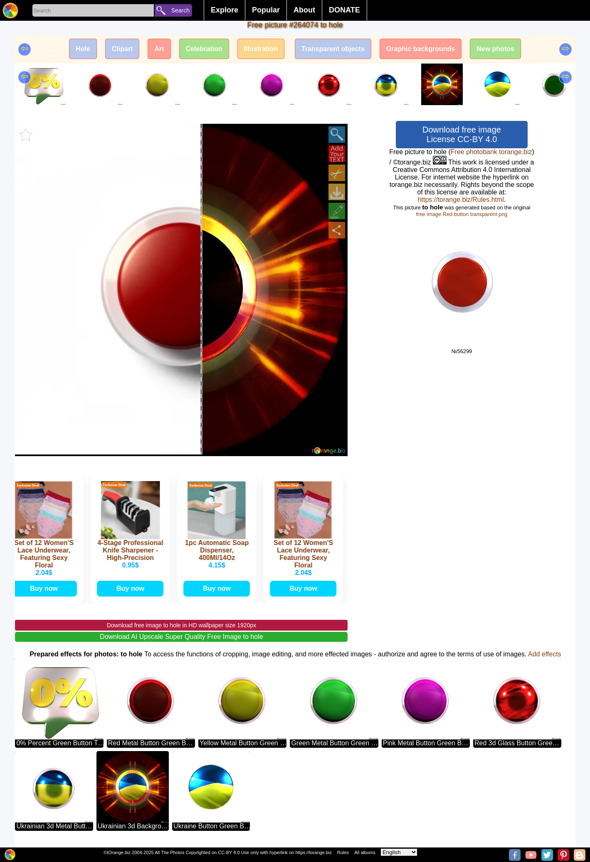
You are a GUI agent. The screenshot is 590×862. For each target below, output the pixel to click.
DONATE (344, 10)
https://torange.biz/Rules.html (461, 199)
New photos (495, 48)
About (304, 10)
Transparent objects (333, 48)
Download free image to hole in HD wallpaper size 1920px (182, 625)
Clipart (122, 48)
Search (180, 10)
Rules (343, 852)
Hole (83, 48)
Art (159, 48)
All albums (364, 852)
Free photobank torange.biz (491, 151)
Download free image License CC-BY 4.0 (461, 134)
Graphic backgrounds (420, 48)
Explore (224, 10)
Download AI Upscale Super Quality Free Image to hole (181, 636)
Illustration (261, 48)
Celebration (204, 48)
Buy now (45, 588)
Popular (266, 10)
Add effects (544, 654)
